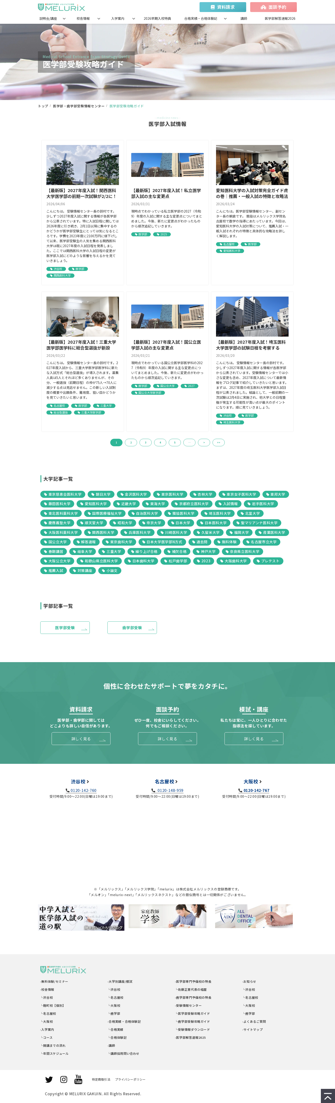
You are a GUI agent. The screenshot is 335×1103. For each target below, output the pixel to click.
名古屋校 (229, 244)
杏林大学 (202, 494)
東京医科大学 (170, 494)
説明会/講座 (48, 18)
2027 (191, 386)
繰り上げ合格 (144, 551)
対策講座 (82, 570)
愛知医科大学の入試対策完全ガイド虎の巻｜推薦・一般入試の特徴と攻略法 (252, 193)
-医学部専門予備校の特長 (193, 981)
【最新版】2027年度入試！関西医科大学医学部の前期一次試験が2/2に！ (81, 193)
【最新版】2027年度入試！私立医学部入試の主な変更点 (166, 193)
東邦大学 (275, 494)
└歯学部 (114, 1013)
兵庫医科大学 (137, 532)
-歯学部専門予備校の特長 (193, 997)
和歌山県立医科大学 (99, 560)
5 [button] (175, 442)
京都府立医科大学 (192, 503)
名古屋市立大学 (261, 541)
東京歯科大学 (119, 541)
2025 (163, 234)
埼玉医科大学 (231, 422)
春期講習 (53, 551)
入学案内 (117, 18)
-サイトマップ (252, 1029)
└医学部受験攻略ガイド (192, 1013)
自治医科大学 (145, 513)
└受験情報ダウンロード (192, 1029)
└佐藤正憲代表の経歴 (191, 989)
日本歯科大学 (141, 560)
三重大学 (106, 405)
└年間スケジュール (54, 1053)
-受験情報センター (188, 1005)
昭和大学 (122, 522)
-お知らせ (249, 981)
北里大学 (250, 513)
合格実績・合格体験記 (200, 18)
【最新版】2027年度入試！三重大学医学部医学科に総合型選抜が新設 (81, 345)
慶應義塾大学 (57, 522)
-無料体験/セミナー (54, 981)
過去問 (200, 541)
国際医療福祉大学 (105, 513)
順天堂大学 (91, 522)
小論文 (110, 570)
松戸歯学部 (175, 560)
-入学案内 (47, 1029)
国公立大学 (167, 386)
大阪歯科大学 (233, 560)
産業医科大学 (272, 532)
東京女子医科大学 (239, 494)
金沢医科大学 (134, 494)
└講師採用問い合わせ (123, 1053)
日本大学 (180, 522)
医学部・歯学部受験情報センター (79, 106)
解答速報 (86, 541)
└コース (46, 1037)
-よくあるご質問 (254, 1021)
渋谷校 (58, 269)
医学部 (80, 269)
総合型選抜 (61, 412)
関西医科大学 (62, 275)
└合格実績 (115, 1029)
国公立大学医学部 (150, 393)
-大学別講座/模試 (120, 981)
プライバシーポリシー (130, 1079)
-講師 (111, 1045)
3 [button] (145, 442)
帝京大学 (151, 522)
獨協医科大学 (181, 513)
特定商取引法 (101, 1079)
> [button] (204, 442)
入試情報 (228, 503)
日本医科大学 (213, 522)
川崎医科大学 (174, 532)
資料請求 (226, 7)
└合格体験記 (117, 1037)
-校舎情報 (47, 989)
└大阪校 (46, 1021)
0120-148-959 (170, 790)
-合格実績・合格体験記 (124, 1021)
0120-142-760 (84, 790)
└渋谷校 (46, 997)
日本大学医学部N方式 (162, 541)
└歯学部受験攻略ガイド (192, 1021)
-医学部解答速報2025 (190, 1037)
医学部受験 (65, 627)
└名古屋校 (48, 1013)
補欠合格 (177, 551)
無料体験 (227, 541)
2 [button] (131, 442)
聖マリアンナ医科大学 (257, 522)
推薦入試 (53, 570)
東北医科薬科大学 (61, 513)
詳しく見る (81, 738)
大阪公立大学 (57, 560)
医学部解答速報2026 (280, 18)
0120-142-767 (257, 790)
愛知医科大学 (231, 251)
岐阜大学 (82, 551)
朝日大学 (100, 494)
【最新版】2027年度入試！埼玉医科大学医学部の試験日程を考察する (251, 345)
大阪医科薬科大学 (61, 532)
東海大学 (155, 503)
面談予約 (277, 7)
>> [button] (218, 442)
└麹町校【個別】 (53, 1005)
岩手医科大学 (261, 503)
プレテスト (268, 560)
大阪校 (251, 781)
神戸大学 (206, 551)
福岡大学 (239, 532)
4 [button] (160, 442)
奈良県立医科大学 (243, 551)
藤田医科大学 (57, 503)
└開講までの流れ (53, 1045)
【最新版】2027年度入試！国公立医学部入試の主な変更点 (166, 345)
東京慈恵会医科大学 (63, 494)
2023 (203, 560)
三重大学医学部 (91, 412)
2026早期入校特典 (157, 18)
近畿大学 (126, 503)
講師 (244, 18)
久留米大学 (208, 532)
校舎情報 (83, 18)
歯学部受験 (132, 627)
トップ (43, 106)
